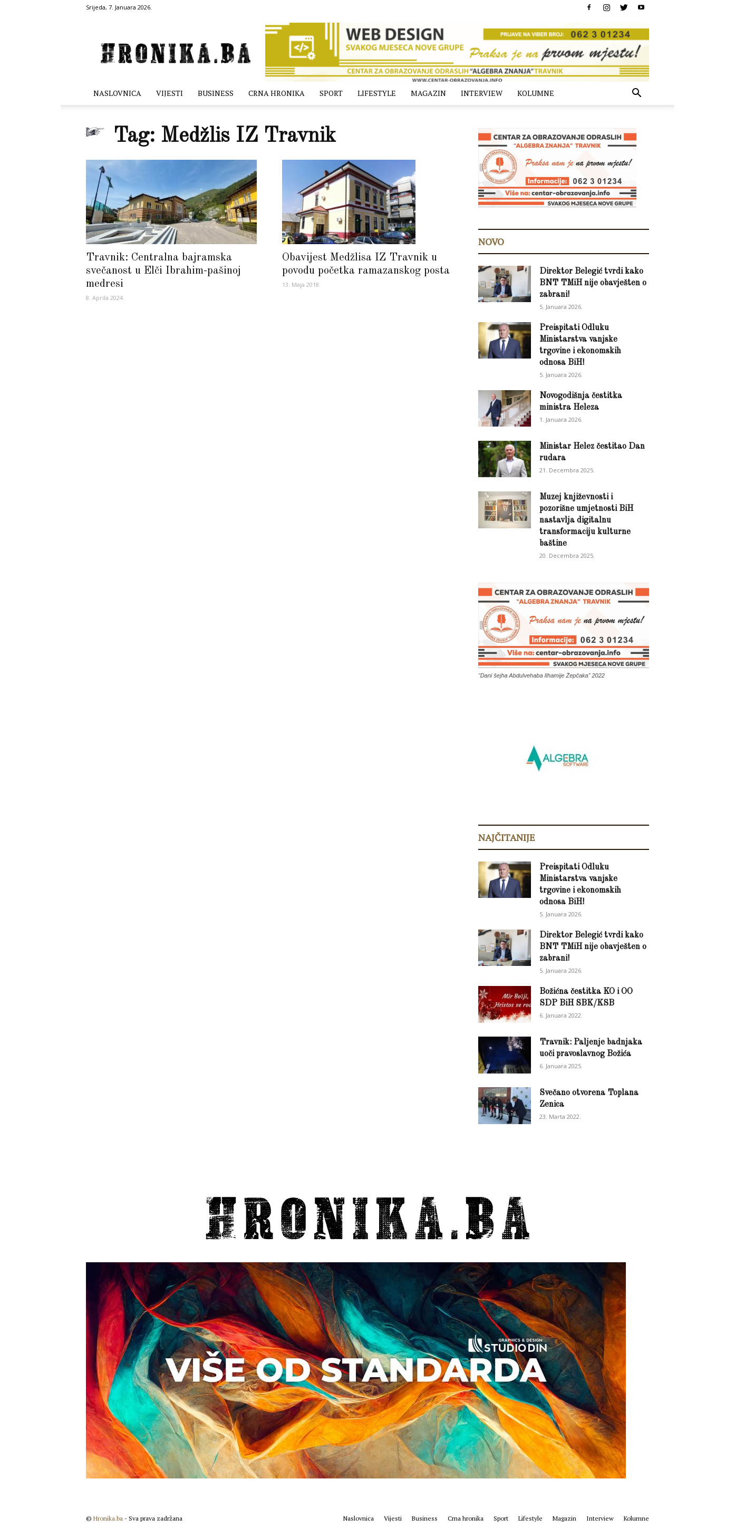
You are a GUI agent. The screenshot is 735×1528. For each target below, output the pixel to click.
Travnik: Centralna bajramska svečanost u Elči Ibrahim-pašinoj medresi (163, 270)
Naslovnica (117, 93)
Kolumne (535, 93)
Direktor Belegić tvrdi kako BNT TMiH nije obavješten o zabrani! (592, 283)
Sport (331, 93)
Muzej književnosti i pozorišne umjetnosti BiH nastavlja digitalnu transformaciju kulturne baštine (586, 520)
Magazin (428, 93)
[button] (636, 94)
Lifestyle (376, 93)
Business (216, 93)
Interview (481, 93)
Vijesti (169, 93)
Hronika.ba (108, 1518)
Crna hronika (276, 93)
